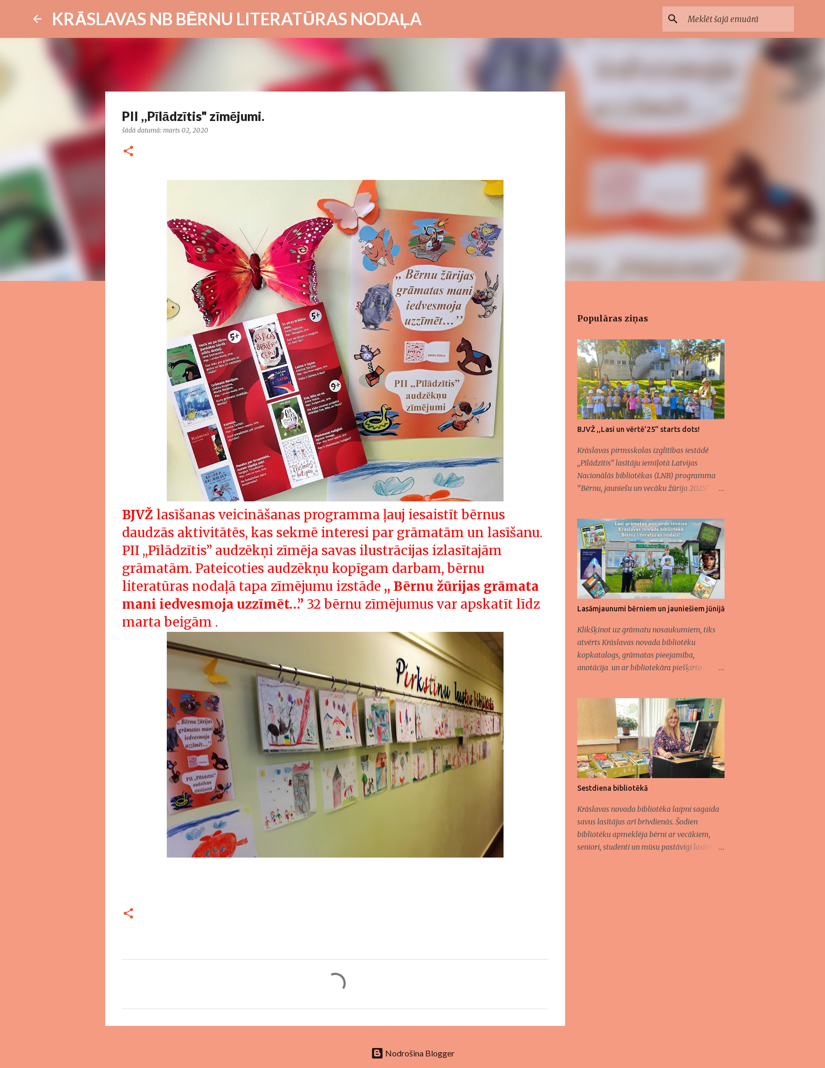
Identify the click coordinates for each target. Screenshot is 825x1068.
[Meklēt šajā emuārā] (738, 19)
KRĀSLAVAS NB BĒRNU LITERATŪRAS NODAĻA (237, 18)
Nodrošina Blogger (413, 1053)
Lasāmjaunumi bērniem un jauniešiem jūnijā (651, 608)
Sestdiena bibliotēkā (612, 788)
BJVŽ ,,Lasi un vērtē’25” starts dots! (638, 429)
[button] (128, 152)
